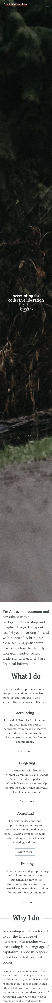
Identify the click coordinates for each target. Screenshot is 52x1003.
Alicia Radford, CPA (15, 4)
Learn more (25, 751)
